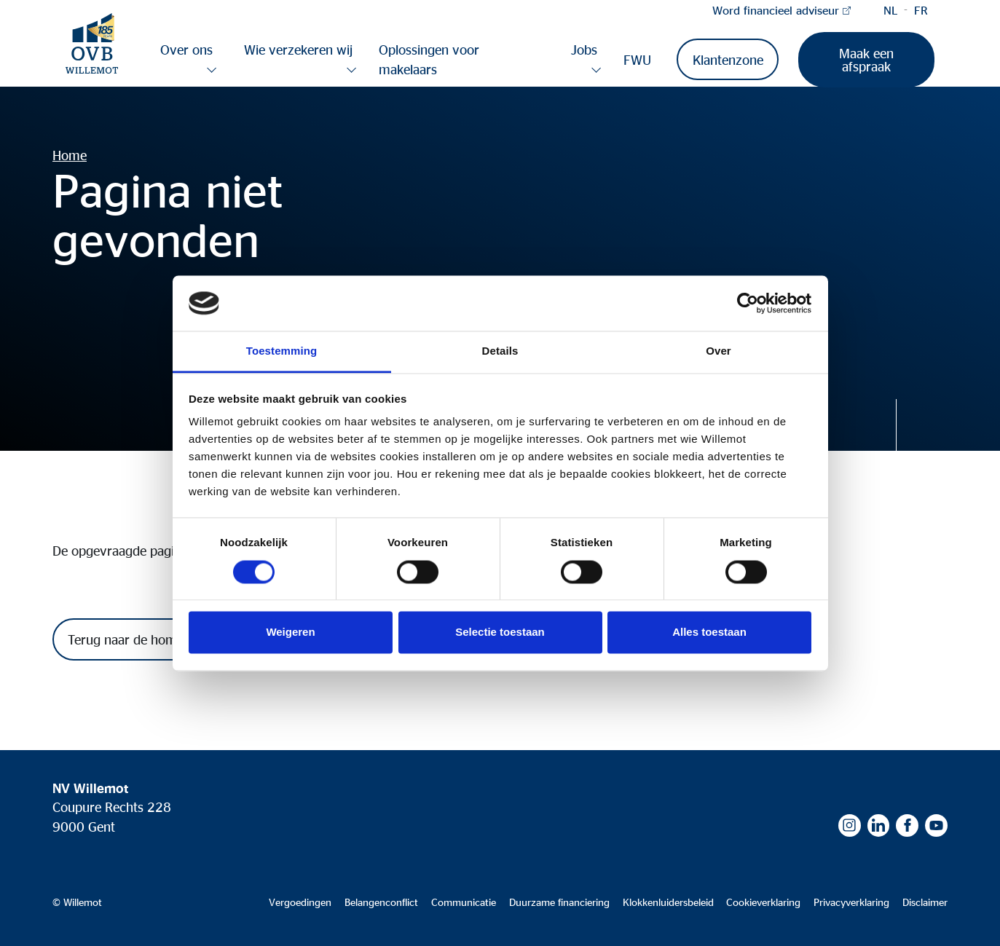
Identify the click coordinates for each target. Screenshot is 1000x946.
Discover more (922, 425)
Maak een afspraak (866, 60)
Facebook (907, 825)
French (921, 10)
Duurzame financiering (559, 901)
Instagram (849, 825)
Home (69, 155)
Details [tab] (500, 351)
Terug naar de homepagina (144, 639)
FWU (637, 59)
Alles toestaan (709, 632)
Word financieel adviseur (775, 10)
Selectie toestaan (500, 632)
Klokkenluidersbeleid (668, 901)
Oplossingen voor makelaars (429, 59)
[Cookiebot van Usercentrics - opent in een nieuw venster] (747, 303)
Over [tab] (718, 351)
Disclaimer (925, 901)
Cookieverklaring (763, 901)
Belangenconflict (381, 901)
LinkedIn (878, 825)
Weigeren (290, 632)
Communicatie (463, 901)
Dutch (891, 10)
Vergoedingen (300, 901)
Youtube (936, 825)
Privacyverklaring (851, 901)
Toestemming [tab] (282, 351)
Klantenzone (728, 59)
